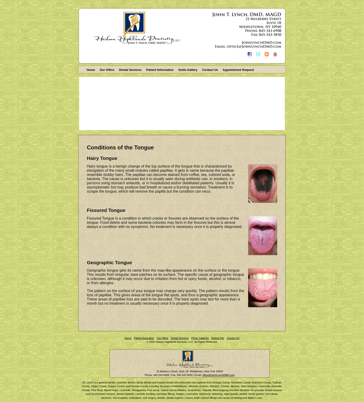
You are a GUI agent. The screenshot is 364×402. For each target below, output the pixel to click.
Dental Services (130, 70)
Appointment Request (238, 70)
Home (91, 70)
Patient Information (160, 70)
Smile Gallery (187, 70)
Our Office (107, 70)
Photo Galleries (200, 338)
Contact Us (210, 70)
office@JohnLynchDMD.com (218, 375)
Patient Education (144, 338)
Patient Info (217, 338)
